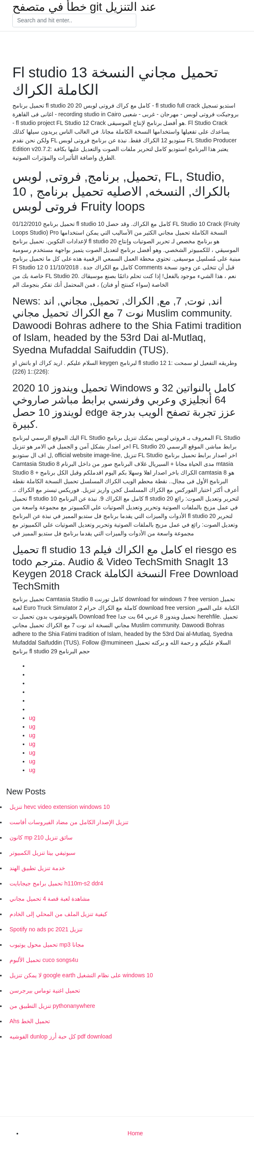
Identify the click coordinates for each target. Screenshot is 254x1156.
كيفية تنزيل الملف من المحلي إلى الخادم (58, 914)
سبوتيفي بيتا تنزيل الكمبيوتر (42, 852)
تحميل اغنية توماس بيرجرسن (44, 990)
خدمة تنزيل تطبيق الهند (37, 868)
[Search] (74, 21)
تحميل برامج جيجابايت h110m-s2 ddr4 (56, 883)
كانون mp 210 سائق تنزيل (41, 837)
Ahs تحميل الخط (29, 1021)
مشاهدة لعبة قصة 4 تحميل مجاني (49, 898)
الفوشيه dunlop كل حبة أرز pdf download (60, 1036)
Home (135, 1133)
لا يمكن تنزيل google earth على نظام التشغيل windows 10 (81, 975)
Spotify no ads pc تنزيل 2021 (46, 929)
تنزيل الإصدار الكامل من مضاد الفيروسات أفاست (68, 822)
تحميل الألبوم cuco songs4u (43, 960)
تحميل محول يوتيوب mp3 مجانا (46, 944)
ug (32, 718)
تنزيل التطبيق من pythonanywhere (52, 1006)
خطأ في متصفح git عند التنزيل (84, 7)
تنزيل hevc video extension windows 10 (59, 806)
